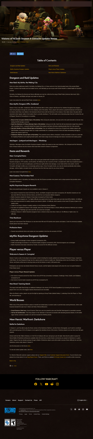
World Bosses (14, 72)
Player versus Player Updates (56, 69)
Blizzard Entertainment (22, 42)
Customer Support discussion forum (59, 355)
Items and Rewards (54, 65)
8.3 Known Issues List (60, 357)
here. (29, 171)
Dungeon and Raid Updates (17, 65)
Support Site (43, 355)
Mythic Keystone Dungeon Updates (19, 69)
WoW (15, 365)
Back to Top (13, 360)
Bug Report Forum (32, 357)
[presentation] (6, 4)
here (39, 100)
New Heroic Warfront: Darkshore (57, 72)
